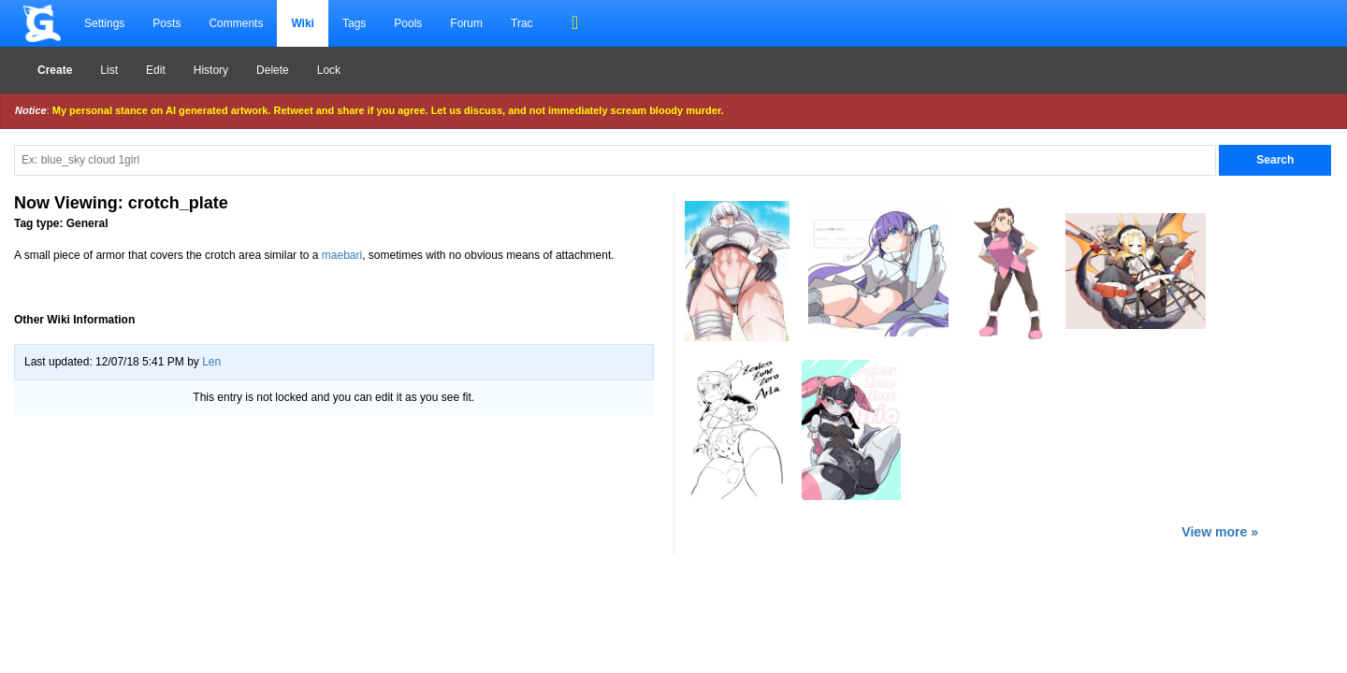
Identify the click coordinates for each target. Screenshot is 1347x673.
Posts (166, 23)
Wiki (302, 23)
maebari (342, 255)
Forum (466, 23)
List (109, 70)
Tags (354, 23)
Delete (272, 70)
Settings (104, 23)
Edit (156, 70)
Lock (328, 70)
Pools (408, 23)
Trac (522, 23)
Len (211, 361)
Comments (236, 23)
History (211, 70)
